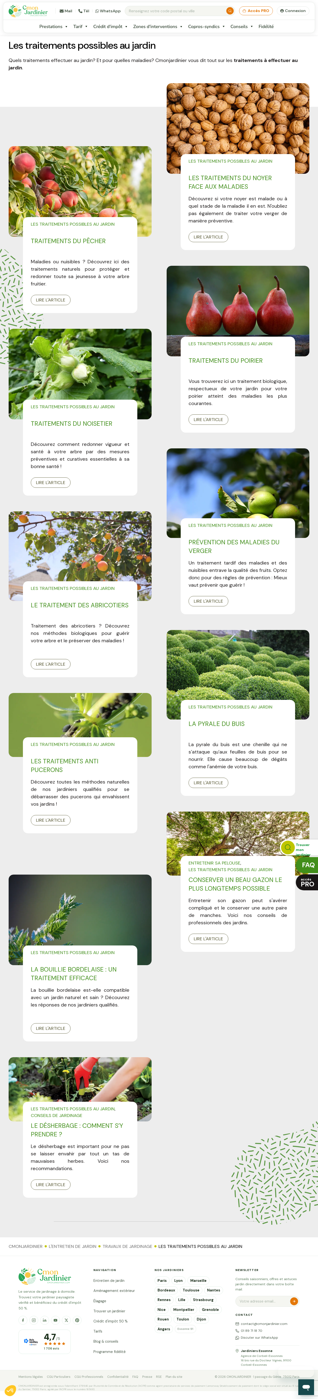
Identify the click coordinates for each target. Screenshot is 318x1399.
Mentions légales (30, 1377)
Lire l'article (50, 300)
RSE (159, 1377)
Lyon (178, 1280)
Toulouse (191, 1290)
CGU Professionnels (88, 1377)
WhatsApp (108, 11)
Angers (164, 1329)
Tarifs (97, 1331)
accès (307, 882)
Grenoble (210, 1309)
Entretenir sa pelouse (214, 863)
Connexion (295, 10)
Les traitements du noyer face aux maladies (230, 182)
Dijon (201, 1319)
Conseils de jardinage (56, 1115)
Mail (66, 11)
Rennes (164, 1299)
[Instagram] (33, 1320)
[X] (66, 1320)
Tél (83, 11)
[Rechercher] (230, 11)
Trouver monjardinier (303, 849)
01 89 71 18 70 (248, 1331)
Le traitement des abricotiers (79, 605)
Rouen (163, 1319)
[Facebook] (22, 1320)
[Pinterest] (77, 1320)
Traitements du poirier (226, 361)
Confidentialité (117, 1377)
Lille (181, 1299)
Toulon (183, 1319)
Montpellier (183, 1309)
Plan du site (174, 1377)
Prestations (54, 26)
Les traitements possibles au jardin (73, 224)
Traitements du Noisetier (71, 424)
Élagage (99, 1301)
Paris (162, 1280)
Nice (162, 1309)
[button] (10, 1391)
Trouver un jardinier (109, 1311)
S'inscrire (294, 1301)
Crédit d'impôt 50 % (110, 1321)
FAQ (135, 1377)
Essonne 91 (185, 1329)
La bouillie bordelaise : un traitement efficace (74, 973)
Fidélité (266, 26)
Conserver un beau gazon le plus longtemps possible (235, 884)
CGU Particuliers (59, 1377)
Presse (147, 1377)
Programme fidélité (109, 1352)
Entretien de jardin (108, 1280)
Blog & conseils (105, 1341)
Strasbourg (203, 1299)
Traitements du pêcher (68, 241)
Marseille (198, 1280)
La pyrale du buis (217, 724)
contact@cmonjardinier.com (261, 1324)
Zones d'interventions (158, 26)
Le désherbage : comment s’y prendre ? (77, 1130)
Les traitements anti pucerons (64, 765)
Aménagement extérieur (114, 1291)
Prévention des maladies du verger (234, 546)
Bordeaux (166, 1290)
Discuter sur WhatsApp (256, 1338)
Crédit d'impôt (110, 26)
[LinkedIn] (44, 1320)
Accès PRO (256, 10)
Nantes (213, 1290)
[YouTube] (55, 1320)
